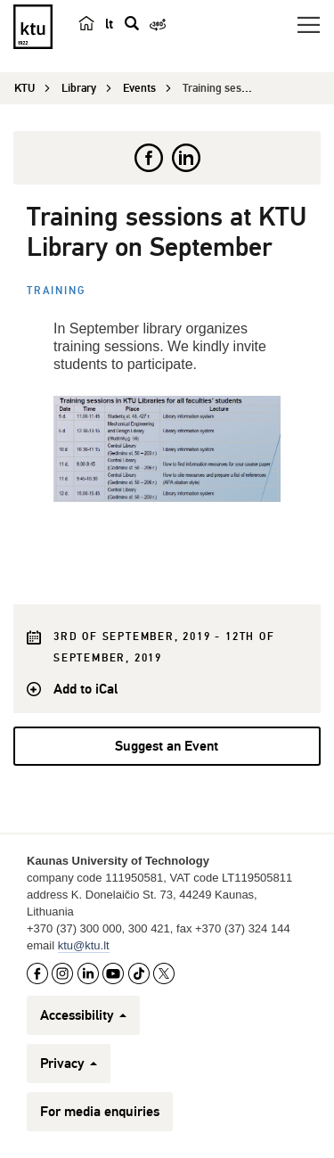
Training (56, 291)
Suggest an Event (166, 746)
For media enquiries (99, 1112)
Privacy (68, 1063)
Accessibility (83, 1015)
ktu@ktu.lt (84, 945)
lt (109, 24)
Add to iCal (85, 689)
